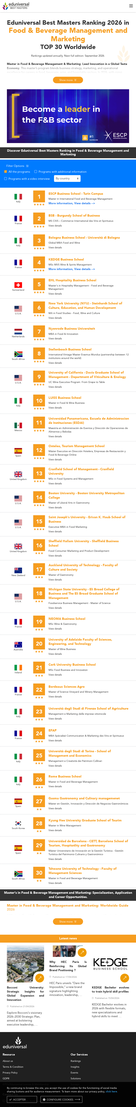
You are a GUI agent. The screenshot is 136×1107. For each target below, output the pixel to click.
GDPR (6, 1078)
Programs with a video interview (29, 179)
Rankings (76, 1061)
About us (8, 1061)
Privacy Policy (10, 1073)
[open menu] (131, 6)
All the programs (19, 172)
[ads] (68, 116)
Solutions (76, 1078)
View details (55, 226)
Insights (75, 1067)
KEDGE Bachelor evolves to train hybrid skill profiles (110, 989)
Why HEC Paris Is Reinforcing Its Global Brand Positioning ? (68, 966)
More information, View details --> (72, 203)
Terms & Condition (13, 1067)
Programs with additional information (63, 172)
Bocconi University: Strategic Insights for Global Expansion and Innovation (25, 993)
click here (111, 1092)
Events (74, 1073)
